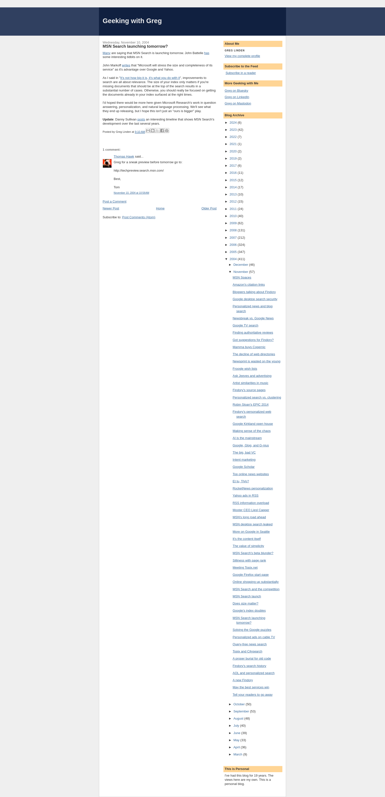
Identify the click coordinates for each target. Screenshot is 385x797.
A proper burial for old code (252, 658)
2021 (234, 144)
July (237, 725)
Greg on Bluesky (236, 90)
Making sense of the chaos (252, 431)
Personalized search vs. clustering (257, 397)
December (241, 264)
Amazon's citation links (249, 284)
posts (141, 119)
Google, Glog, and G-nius (251, 445)
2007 (234, 237)
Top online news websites (251, 474)
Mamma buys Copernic (249, 347)
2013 (234, 194)
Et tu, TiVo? (241, 481)
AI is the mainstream (247, 438)
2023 (234, 130)
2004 (234, 259)
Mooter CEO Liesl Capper (251, 510)
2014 (234, 187)
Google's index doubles (249, 610)
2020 (234, 151)
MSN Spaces (242, 277)
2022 (234, 137)
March (238, 754)
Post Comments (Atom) (138, 217)
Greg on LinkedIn (237, 97)
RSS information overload (251, 503)
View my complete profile (242, 56)
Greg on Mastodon (238, 103)
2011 (234, 209)
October (240, 704)
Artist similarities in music (250, 383)
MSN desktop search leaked (253, 524)
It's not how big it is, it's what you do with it (150, 78)
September (242, 711)
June (237, 733)
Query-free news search (250, 644)
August (239, 718)
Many (106, 53)
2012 (234, 201)
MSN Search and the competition (256, 589)
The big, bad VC (244, 452)
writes (126, 65)
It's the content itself (247, 539)
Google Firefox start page (251, 574)
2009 (234, 223)
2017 (234, 165)
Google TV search (245, 325)
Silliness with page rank (249, 560)
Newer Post (111, 208)
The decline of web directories (254, 354)
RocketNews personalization (253, 488)
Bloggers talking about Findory (254, 292)
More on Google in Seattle (251, 531)
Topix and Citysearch (247, 651)
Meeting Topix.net (245, 567)
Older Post (209, 208)
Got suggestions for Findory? (253, 340)
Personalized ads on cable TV (254, 637)
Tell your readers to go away (253, 694)
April (237, 747)
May (237, 740)
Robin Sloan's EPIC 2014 (250, 404)
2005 (234, 252)
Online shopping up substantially (255, 582)
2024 (234, 122)
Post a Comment (114, 201)
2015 (234, 180)
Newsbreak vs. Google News (253, 318)
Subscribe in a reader (241, 73)
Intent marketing (244, 459)
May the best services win (251, 687)
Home (160, 208)
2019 (234, 158)
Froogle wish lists (245, 368)
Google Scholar (244, 467)
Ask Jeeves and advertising (252, 376)
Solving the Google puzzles (252, 630)
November (241, 272)
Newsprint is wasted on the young (256, 361)
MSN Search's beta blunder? (253, 553)
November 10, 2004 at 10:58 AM (131, 193)
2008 (234, 230)
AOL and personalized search (254, 673)
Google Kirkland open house (253, 424)
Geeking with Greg (132, 21)
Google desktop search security (255, 299)
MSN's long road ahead (249, 517)
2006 (234, 245)
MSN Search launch (247, 596)
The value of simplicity (248, 546)
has (206, 53)
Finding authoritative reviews (253, 332)
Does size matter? (245, 603)
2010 (234, 216)
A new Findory (243, 680)
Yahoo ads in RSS (245, 495)
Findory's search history (249, 666)
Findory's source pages (249, 390)
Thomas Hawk (124, 156)
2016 (234, 173)
